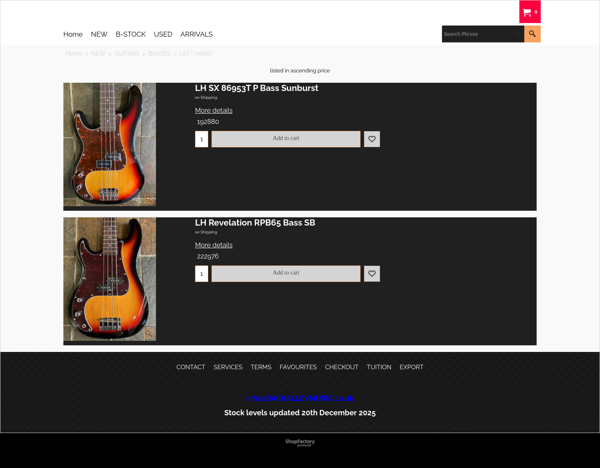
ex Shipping (206, 97)
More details (214, 110)
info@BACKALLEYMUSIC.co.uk (300, 398)
